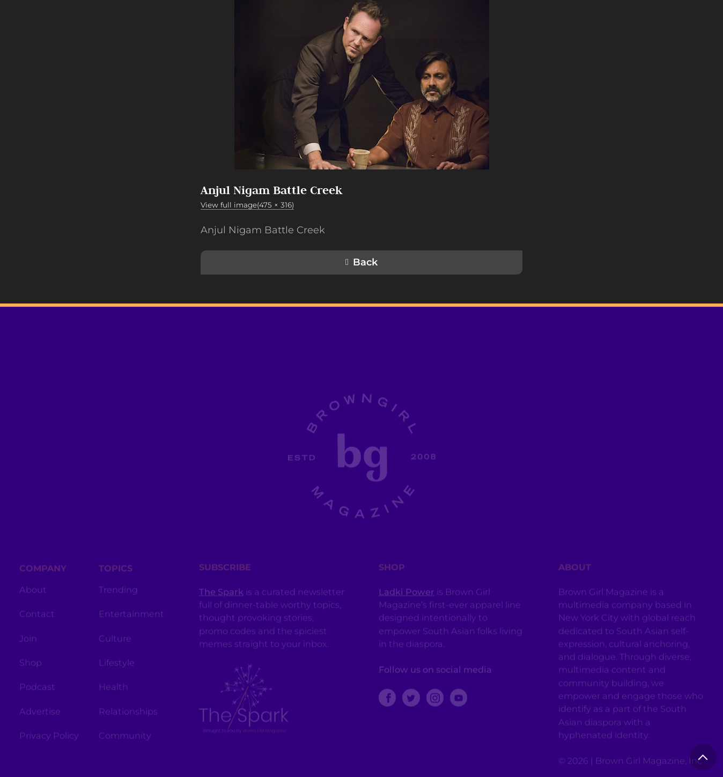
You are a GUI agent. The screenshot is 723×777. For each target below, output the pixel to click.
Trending (118, 598)
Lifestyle (117, 671)
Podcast (37, 695)
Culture (115, 647)
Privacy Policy (49, 744)
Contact (37, 622)
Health (113, 695)
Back (365, 262)
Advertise (40, 720)
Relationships (128, 720)
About (33, 598)
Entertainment (131, 622)
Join (28, 647)
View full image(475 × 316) (247, 205)
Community (125, 744)
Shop (30, 671)
